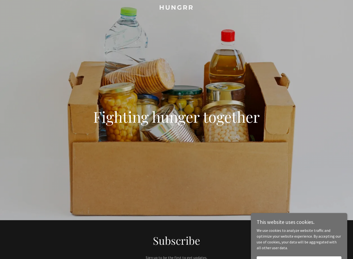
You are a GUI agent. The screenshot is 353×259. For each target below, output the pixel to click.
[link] (177, 8)
